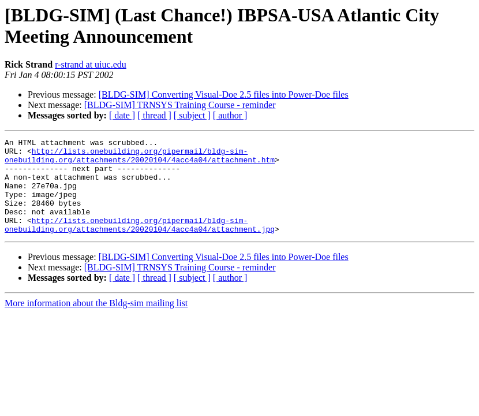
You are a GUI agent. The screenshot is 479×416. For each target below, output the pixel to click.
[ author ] (230, 115)
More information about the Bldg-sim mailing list (96, 322)
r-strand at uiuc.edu (90, 64)
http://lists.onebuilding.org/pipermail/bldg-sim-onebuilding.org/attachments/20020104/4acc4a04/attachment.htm (140, 159)
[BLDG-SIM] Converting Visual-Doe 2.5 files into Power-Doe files (224, 94)
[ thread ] (154, 115)
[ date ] (122, 115)
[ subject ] (192, 115)
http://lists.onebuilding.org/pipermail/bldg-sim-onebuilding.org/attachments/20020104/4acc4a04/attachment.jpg (140, 242)
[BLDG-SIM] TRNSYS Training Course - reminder (180, 105)
